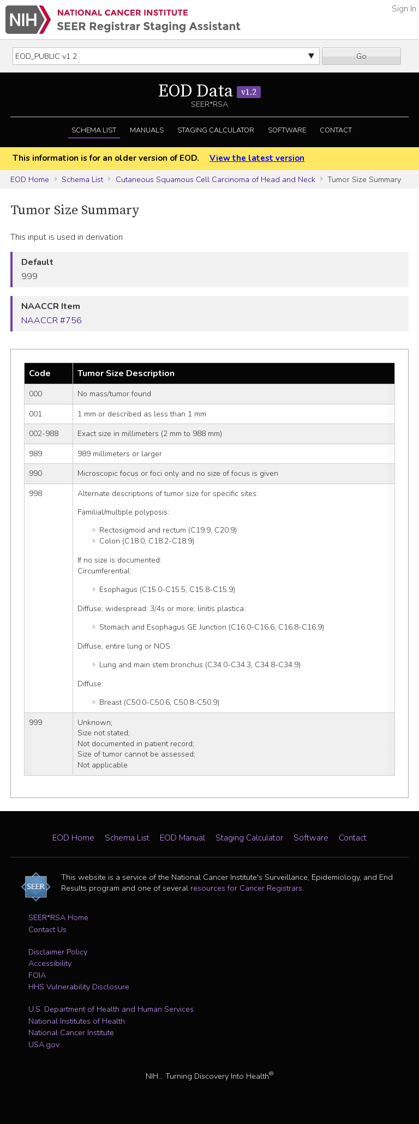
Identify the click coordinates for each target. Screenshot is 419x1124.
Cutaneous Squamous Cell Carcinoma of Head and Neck (215, 179)
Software (287, 130)
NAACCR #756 (51, 321)
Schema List (93, 130)
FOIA (37, 975)
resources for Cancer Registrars (246, 888)
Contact (336, 130)
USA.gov (43, 1044)
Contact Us (47, 929)
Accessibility (49, 963)
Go (361, 56)
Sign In (404, 9)
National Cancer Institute (71, 1032)
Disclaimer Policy (57, 951)
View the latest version (257, 158)
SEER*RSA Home (58, 917)
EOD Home (29, 179)
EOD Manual (182, 837)
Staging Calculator (215, 130)
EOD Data (209, 91)
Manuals (147, 130)
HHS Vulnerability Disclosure (78, 986)
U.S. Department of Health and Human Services (111, 1009)
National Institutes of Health (76, 1021)
